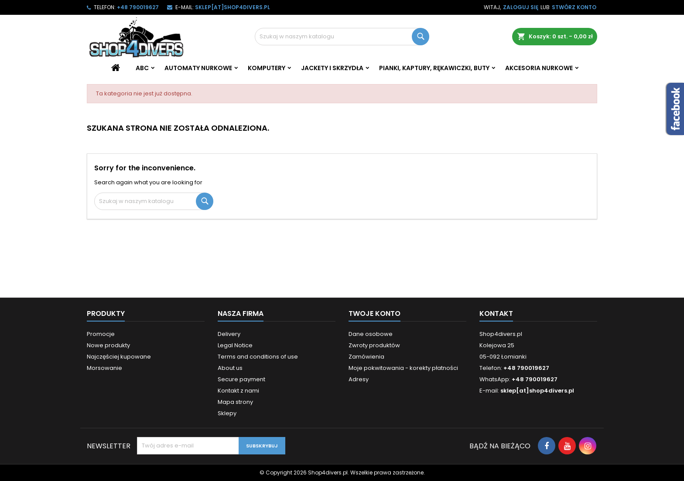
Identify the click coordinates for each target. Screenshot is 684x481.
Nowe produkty (108, 345)
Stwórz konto (574, 7)
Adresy (359, 379)
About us (230, 368)
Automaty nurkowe (198, 68)
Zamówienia (366, 356)
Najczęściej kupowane (119, 356)
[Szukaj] (342, 36)
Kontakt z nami (238, 390)
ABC (142, 68)
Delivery (229, 334)
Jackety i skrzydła (332, 68)
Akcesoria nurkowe (539, 68)
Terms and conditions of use (258, 356)
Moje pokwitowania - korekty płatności (403, 368)
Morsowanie (104, 368)
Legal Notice (235, 345)
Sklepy (227, 413)
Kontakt (496, 313)
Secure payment (241, 379)
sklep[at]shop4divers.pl (232, 7)
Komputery (266, 68)
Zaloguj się (520, 7)
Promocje (101, 334)
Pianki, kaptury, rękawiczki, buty (434, 68)
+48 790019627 (138, 7)
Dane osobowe (371, 334)
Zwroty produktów (374, 345)
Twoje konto (374, 313)
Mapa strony (235, 402)
